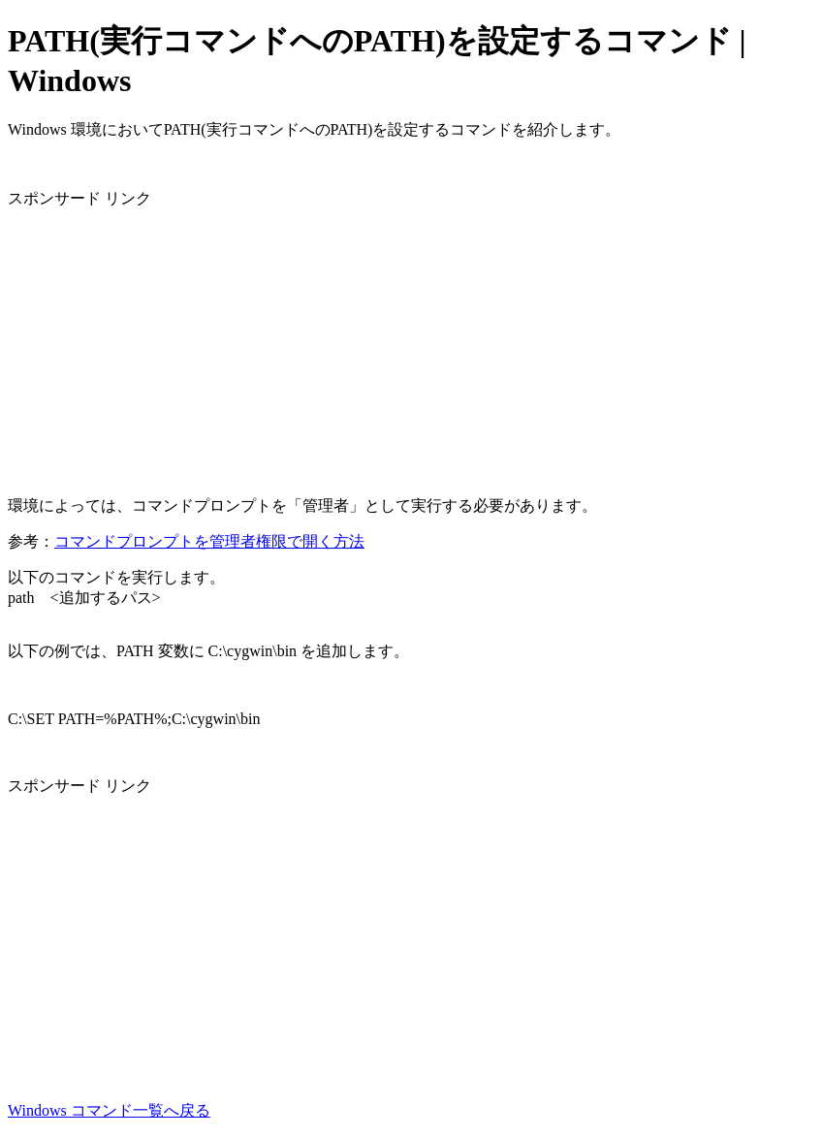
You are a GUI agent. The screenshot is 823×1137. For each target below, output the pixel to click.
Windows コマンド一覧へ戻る (109, 1110)
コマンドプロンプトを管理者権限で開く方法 (209, 541)
